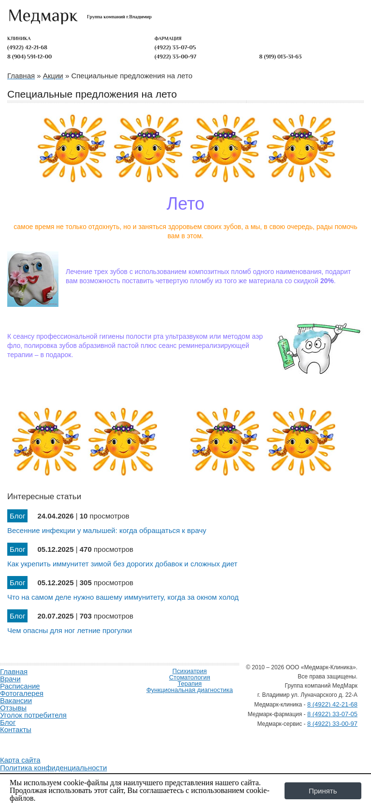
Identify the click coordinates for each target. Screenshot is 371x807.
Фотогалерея (21, 693)
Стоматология (189, 677)
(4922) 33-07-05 (175, 47)
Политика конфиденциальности (53, 768)
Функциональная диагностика (189, 690)
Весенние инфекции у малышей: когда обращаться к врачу (106, 530)
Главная (14, 671)
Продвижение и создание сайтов (23, 741)
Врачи (10, 678)
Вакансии (16, 700)
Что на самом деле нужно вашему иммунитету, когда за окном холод (123, 597)
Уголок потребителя (33, 715)
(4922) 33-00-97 (175, 56)
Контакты (15, 729)
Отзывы (13, 707)
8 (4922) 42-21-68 (332, 704)
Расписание (20, 686)
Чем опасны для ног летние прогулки (69, 630)
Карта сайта (20, 760)
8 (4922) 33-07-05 (332, 714)
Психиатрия (189, 671)
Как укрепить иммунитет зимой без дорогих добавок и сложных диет (122, 564)
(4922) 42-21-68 (27, 47)
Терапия (189, 683)
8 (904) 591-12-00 (29, 56)
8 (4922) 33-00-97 (332, 723)
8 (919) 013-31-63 (280, 56)
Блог (7, 722)
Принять (323, 791)
